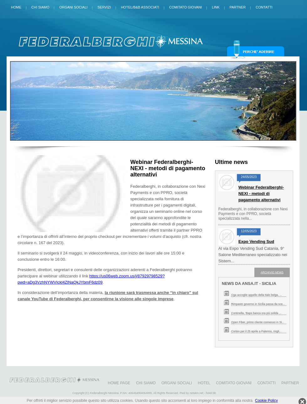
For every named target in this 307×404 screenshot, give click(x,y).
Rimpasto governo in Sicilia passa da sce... (258, 304)
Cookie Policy (266, 400)
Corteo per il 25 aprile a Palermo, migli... (256, 331)
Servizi (104, 6)
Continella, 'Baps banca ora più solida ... (256, 313)
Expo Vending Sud (256, 241)
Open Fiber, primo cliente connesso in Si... (257, 322)
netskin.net (196, 393)
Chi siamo (40, 6)
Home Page (119, 383)
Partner (238, 6)
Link (215, 6)
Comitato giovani (185, 6)
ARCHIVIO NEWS (272, 272)
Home (16, 6)
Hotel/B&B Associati (140, 6)
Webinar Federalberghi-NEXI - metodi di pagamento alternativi (261, 193)
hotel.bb (211, 393)
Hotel (204, 383)
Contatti (264, 6)
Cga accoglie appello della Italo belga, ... (256, 294)
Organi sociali (73, 6)
